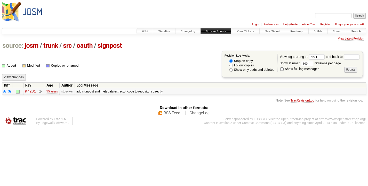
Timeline (164, 31)
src (67, 45)
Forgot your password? (349, 24)
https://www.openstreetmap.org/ (342, 120)
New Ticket (272, 31)
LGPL (350, 124)
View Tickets (245, 31)
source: (13, 45)
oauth (85, 45)
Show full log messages (299, 69)
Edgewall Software (54, 124)
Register (325, 24)
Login (255, 24)
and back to (343, 57)
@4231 (30, 91)
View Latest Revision (351, 38)
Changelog (188, 31)
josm (31, 45)
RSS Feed (172, 113)
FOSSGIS (260, 120)
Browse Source (216, 31)
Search (356, 31)
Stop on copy (241, 61)
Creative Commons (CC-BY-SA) (264, 124)
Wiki (145, 31)
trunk (50, 45)
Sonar (337, 31)
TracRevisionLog (303, 101)
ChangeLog (199, 113)
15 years (52, 92)
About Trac (309, 24)
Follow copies (241, 65)
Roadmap (296, 31)
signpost (110, 45)
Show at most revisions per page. (311, 63)
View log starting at (303, 57)
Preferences (271, 24)
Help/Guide (290, 24)
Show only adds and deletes (251, 70)
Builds (318, 31)
